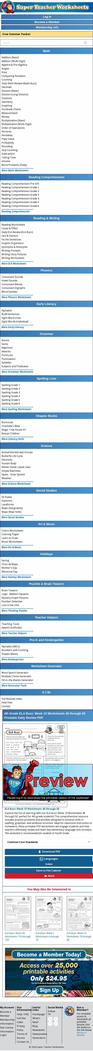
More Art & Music (11, 547)
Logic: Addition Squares (15, 594)
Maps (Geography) (12, 508)
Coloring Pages (10, 534)
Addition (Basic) (10, 57)
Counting (7, 79)
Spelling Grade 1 (11, 385)
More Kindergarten (13, 659)
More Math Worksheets (15, 170)
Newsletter (38, 1030)
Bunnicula (7, 422)
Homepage (38, 1014)
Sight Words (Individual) (15, 321)
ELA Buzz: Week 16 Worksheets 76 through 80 (79, 936)
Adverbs (6, 351)
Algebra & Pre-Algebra (14, 64)
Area (4, 72)
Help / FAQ (23, 1014)
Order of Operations (13, 128)
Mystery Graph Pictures (15, 597)
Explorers (7, 500)
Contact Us (23, 1041)
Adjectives (7, 347)
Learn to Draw (10, 538)
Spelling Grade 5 (11, 400)
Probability (8, 142)
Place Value (8, 139)
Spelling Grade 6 (11, 403)
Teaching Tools (10, 624)
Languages (48, 859)
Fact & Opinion (10, 235)
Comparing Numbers (14, 76)
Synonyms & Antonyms (15, 247)
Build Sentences (11, 314)
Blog (35, 1026)
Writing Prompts (11, 250)
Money (5, 116)
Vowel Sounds (9, 280)
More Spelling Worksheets (16, 409)
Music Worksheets (12, 541)
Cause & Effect (10, 228)
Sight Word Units (11, 318)
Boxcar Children (11, 433)
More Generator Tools (14, 685)
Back (49, 876)
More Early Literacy (13, 327)
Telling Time (9, 157)
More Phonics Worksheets (16, 297)
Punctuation (8, 359)
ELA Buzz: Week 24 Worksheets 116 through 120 (18, 936)
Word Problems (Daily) (14, 165)
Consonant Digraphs (13, 288)
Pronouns (7, 355)
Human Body (9, 463)
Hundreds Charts (11, 109)
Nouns (5, 340)
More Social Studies (13, 517)
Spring (5, 560)
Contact (6, 706)
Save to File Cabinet (48, 870)
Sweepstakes (39, 1034)
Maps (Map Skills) (11, 511)
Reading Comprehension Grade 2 (20, 191)
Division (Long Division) (15, 94)
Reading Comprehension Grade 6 (20, 206)
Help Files (7, 702)
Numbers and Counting (15, 650)
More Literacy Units (13, 439)
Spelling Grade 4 (11, 396)
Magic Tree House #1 (14, 429)
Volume (6, 161)
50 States (7, 497)
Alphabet (7, 310)
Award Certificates (12, 627)
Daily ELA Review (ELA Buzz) (17, 232)
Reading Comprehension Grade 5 (20, 202)
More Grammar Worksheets (17, 371)
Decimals (7, 87)
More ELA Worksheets (14, 263)
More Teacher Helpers (14, 633)
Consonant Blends (12, 284)
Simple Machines (11, 470)
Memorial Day (9, 571)
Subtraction (8, 153)
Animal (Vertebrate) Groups (17, 452)
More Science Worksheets (16, 483)
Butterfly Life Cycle (12, 456)
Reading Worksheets (13, 224)
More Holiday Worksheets (16, 577)
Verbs (5, 344)
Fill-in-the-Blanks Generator (17, 680)
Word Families (9, 291)
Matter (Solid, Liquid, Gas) (16, 467)
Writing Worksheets (13, 258)
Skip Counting (10, 150)
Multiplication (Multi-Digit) (16, 124)
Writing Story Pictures (14, 254)
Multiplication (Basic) (13, 120)
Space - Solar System (13, 474)
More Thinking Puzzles (14, 610)
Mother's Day (9, 567)
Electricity (7, 459)
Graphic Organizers (13, 243)
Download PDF (49, 852)
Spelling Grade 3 (11, 392)
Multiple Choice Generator (16, 676)
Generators (38, 1038)
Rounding (7, 146)
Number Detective (12, 601)
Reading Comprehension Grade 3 (20, 194)
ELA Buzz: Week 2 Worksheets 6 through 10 (47, 936)
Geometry (7, 101)
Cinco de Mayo (10, 564)
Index (48, 864)
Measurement (10, 113)
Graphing (7, 105)
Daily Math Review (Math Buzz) (19, 83)
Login (3, 1035)
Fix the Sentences (11, 239)
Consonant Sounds (12, 277)
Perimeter (7, 135)
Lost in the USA (10, 605)
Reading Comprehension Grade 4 (20, 198)
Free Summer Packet (16, 34)
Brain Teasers (10, 590)
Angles (5, 68)
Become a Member (81, 1033)
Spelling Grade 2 (11, 388)
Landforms (8, 504)
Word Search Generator (15, 672)
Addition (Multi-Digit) (13, 61)
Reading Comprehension (16, 211)
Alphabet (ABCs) (11, 646)
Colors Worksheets (12, 530)
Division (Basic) (10, 90)
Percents (6, 131)
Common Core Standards (22, 842)
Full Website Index (12, 698)
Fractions (7, 98)
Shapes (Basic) (10, 654)
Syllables (6, 362)
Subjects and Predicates (15, 366)
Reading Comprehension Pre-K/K (20, 183)
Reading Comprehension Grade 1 (20, 187)
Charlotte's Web (11, 426)
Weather (6, 478)
